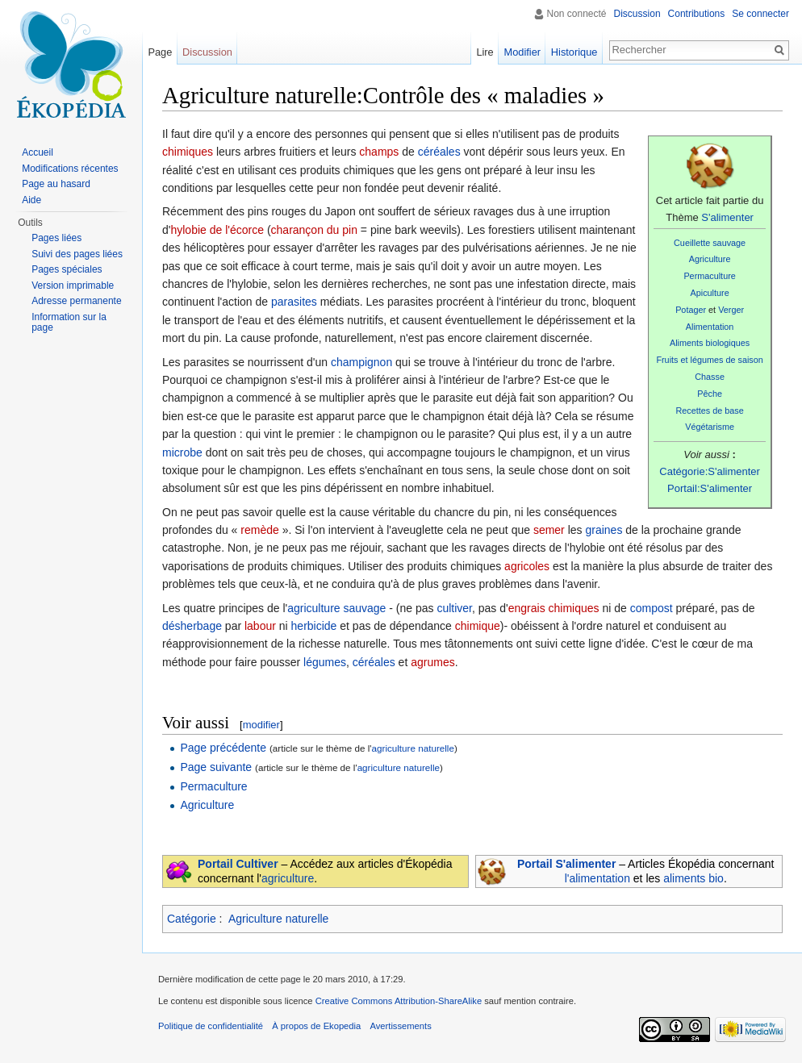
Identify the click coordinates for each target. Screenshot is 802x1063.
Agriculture (710, 259)
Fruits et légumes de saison (709, 360)
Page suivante (216, 767)
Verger (731, 310)
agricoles (526, 566)
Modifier (522, 52)
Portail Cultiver (238, 863)
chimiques (187, 151)
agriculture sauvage (336, 608)
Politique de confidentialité (210, 1026)
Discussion (637, 13)
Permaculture (709, 276)
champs (379, 151)
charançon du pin (314, 229)
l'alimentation (597, 878)
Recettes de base (709, 410)
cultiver (454, 608)
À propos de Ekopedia (316, 1026)
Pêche (709, 393)
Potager (690, 310)
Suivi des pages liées (77, 254)
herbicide (314, 625)
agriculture (287, 878)
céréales (439, 151)
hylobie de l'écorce (217, 229)
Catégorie (191, 918)
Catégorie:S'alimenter (709, 471)
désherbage (192, 625)
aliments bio (693, 878)
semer (549, 529)
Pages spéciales (66, 269)
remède (259, 529)
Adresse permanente (76, 300)
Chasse (710, 376)
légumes (324, 662)
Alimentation (710, 326)
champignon (361, 362)
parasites (294, 301)
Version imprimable (72, 285)
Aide (31, 200)
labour (260, 625)
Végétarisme (709, 426)
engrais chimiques (553, 608)
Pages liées (56, 238)
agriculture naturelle (413, 748)
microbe (182, 452)
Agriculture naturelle (278, 918)
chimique (477, 625)
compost (651, 608)
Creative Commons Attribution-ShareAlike (398, 1001)
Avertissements (400, 1026)
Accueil (37, 152)
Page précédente (223, 747)
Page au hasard (56, 184)
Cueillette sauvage (710, 243)
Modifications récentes (70, 168)
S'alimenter (727, 217)
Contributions (696, 13)
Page (160, 52)
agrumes (432, 662)
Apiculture (710, 293)
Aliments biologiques (710, 343)
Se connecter (760, 13)
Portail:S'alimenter (709, 488)
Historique (574, 52)
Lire (484, 52)
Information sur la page (69, 322)
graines (603, 529)
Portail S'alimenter (566, 863)
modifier (261, 725)
